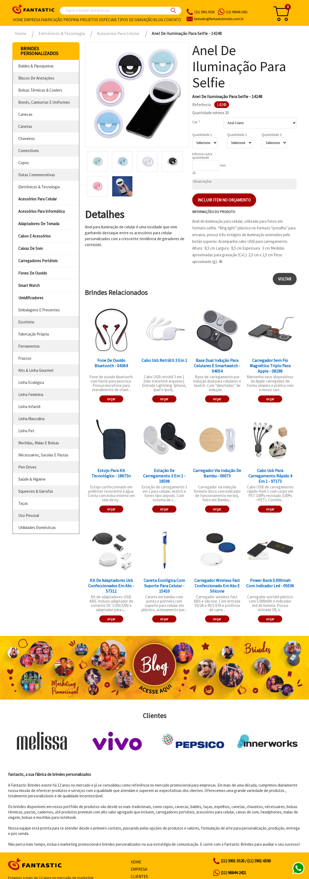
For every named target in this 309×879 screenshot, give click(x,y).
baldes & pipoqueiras (36, 66)
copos (23, 162)
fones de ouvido (32, 273)
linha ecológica (31, 382)
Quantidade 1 (202, 134)
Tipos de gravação (135, 19)
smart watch (29, 285)
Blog (158, 19)
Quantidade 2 (237, 134)
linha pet (26, 430)
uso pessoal (28, 515)
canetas (25, 126)
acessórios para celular (37, 198)
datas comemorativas (36, 174)
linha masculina (31, 418)
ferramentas (29, 346)
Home (18, 19)
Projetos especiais (98, 19)
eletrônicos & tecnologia (39, 186)
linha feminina (30, 394)
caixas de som (30, 248)
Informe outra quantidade (202, 155)
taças (23, 503)
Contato (172, 19)
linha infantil (29, 406)
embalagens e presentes (39, 309)
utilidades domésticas (37, 527)
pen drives (27, 467)
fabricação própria (33, 334)
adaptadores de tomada (38, 223)
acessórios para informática (41, 211)
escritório (26, 322)
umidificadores (30, 297)
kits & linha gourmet (36, 370)
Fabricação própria (60, 19)
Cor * (196, 122)
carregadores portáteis (38, 260)
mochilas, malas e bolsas (38, 442)
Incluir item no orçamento (224, 200)
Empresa (32, 19)
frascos (24, 358)
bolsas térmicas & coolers (40, 90)
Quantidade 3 (271, 134)
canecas (25, 114)
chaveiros (26, 138)
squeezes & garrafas (35, 491)
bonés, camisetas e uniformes (44, 102)
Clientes (139, 876)
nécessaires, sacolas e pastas (43, 454)
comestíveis (28, 150)
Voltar (284, 279)
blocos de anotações (36, 78)
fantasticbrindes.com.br (219, 19)
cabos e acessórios (34, 236)
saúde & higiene (32, 479)
